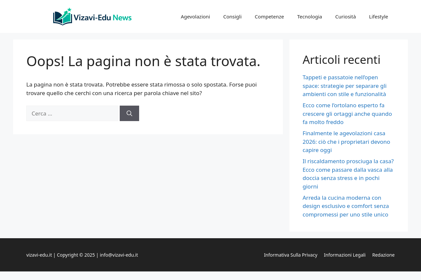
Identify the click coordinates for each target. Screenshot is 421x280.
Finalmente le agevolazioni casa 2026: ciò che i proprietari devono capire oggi (346, 141)
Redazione (383, 255)
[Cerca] (129, 113)
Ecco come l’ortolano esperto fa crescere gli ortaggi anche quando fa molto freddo (347, 113)
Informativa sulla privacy (290, 255)
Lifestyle (378, 16)
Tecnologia (309, 16)
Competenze (269, 16)
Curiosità (345, 16)
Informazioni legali (345, 255)
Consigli (232, 16)
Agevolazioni (195, 16)
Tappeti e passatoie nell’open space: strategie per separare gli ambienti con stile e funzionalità (344, 85)
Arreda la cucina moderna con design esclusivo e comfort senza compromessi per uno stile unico (346, 206)
